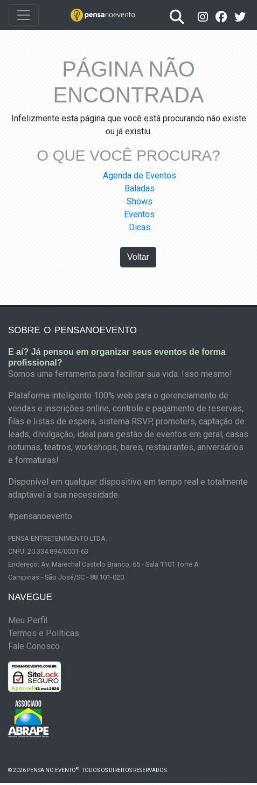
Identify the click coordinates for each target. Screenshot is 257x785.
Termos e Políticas (43, 633)
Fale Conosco (34, 646)
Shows (139, 201)
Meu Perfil (27, 620)
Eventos (139, 214)
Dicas (139, 227)
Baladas (139, 188)
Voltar (138, 256)
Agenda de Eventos (139, 175)
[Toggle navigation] (24, 15)
